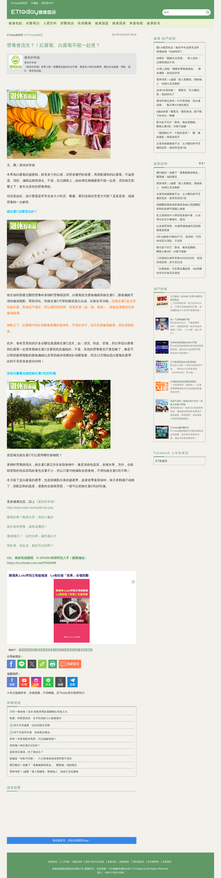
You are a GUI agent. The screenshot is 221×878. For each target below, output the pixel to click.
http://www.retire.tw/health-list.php (30, 507)
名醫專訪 (33, 23)
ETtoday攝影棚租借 (179, 427)
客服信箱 (112, 861)
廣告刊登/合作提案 (94, 861)
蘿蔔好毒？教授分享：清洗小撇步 (30, 517)
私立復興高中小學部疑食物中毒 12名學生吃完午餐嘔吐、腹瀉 (178, 217)
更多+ (202, 163)
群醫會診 (67, 23)
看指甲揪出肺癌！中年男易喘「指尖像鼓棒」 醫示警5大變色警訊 (178, 102)
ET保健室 (161, 460)
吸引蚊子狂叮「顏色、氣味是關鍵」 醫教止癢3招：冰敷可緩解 (178, 124)
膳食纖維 (87, 650)
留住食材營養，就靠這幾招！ (27, 526)
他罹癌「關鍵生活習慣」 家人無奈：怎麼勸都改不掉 (178, 60)
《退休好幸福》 (46, 501)
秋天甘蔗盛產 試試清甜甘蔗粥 (30, 725)
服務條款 (124, 861)
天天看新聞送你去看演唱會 (183, 362)
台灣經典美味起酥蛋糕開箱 (183, 381)
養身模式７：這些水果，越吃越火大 (32, 536)
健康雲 (33, 12)
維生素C (74, 650)
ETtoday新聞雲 (19, 3)
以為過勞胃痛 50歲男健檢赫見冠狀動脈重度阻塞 (178, 228)
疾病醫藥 (85, 23)
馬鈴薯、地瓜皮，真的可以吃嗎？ (30, 545)
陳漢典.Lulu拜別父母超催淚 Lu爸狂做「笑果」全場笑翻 (48, 575)
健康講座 (119, 23)
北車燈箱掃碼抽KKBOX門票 (183, 342)
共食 (65, 650)
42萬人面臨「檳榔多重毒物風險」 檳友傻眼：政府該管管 (178, 70)
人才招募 (65, 861)
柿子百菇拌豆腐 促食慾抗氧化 (30, 732)
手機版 (34, 3)
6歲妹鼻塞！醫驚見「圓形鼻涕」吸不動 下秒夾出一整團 (179, 113)
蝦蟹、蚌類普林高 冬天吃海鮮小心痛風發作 (35, 718)
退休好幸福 (32, 57)
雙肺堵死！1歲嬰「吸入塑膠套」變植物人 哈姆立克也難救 (44, 771)
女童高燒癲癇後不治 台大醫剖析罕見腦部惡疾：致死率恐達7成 (178, 145)
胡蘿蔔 (47, 650)
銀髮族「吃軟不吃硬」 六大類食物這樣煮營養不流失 (41, 758)
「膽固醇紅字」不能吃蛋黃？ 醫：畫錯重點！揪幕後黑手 (178, 134)
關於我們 (77, 861)
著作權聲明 (153, 861)
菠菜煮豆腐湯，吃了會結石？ (26, 751)
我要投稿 (52, 861)
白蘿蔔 (57, 650)
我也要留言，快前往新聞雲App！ (71, 840)
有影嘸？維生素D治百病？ (25, 745)
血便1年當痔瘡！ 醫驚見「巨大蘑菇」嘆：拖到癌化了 (179, 92)
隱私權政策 (138, 861)
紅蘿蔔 (38, 650)
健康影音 (154, 23)
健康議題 (102, 23)
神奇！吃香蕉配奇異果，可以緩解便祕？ (33, 738)
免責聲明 (166, 861)
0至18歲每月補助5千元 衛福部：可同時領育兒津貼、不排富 (178, 238)
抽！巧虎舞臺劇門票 (180, 319)
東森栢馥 (136, 23)
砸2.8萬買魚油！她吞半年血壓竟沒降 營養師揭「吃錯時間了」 (178, 49)
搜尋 (207, 12)
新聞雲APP (47, 3)
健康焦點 (15, 23)
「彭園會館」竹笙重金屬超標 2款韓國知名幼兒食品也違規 (179, 270)
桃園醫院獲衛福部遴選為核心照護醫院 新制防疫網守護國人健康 (179, 206)
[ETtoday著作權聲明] (69, 692)
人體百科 (50, 23)
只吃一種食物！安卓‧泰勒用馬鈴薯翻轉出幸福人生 (38, 711)
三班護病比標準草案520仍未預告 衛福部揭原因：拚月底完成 (179, 260)
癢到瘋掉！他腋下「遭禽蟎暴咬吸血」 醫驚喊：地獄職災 (43, 765)
